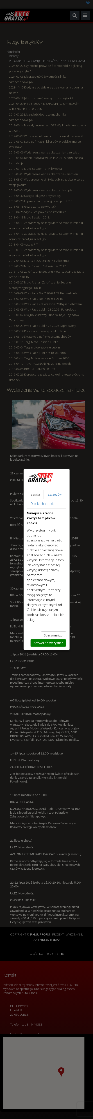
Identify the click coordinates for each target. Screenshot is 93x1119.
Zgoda (35, 494)
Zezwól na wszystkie (48, 643)
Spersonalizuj (53, 635)
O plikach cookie (42, 503)
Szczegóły (54, 494)
